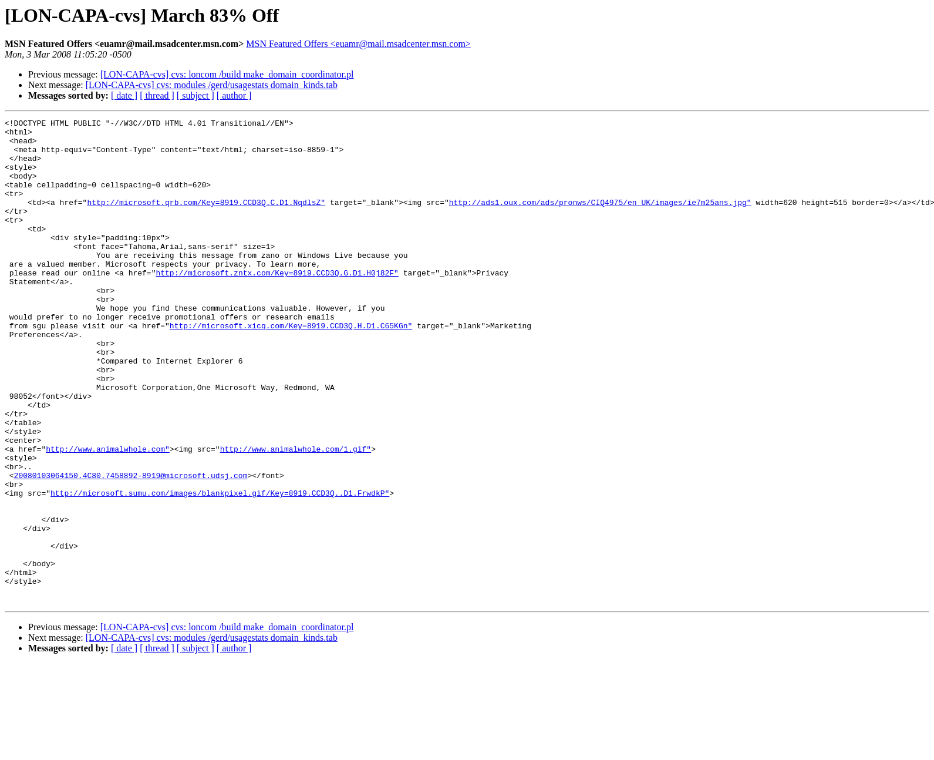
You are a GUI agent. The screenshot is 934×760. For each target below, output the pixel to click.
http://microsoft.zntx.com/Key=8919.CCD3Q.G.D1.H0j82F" (277, 304)
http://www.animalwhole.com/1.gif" (295, 515)
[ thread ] (157, 95)
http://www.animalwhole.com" (108, 515)
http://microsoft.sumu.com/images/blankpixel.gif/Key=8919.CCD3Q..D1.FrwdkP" (219, 568)
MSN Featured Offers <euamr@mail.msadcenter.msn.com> (358, 44)
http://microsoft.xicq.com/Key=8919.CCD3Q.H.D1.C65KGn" (291, 367)
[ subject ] (195, 95)
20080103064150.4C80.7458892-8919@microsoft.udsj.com (131, 547)
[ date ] (124, 95)
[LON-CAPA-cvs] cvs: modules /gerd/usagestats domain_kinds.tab (212, 85)
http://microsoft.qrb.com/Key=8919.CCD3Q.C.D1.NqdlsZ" (206, 219)
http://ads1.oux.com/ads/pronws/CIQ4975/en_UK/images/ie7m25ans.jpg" (600, 219)
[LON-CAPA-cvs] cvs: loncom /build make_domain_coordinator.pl (227, 74)
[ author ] (234, 95)
